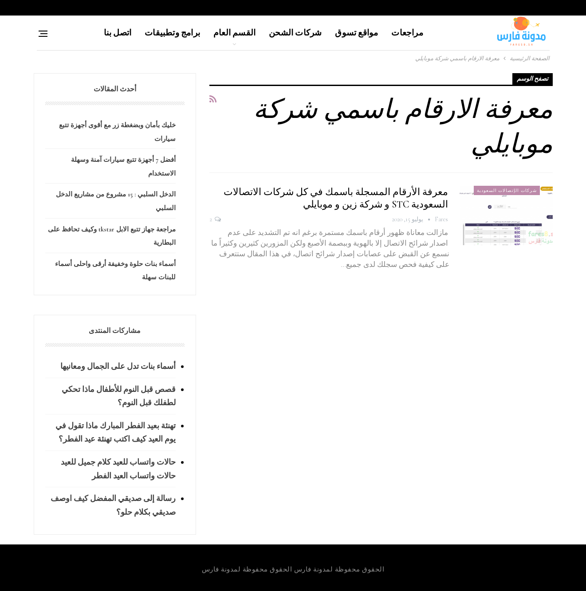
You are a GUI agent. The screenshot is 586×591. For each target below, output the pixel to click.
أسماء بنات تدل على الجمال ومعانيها (118, 366)
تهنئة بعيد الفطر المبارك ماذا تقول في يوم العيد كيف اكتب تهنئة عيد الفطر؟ (115, 432)
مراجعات (407, 32)
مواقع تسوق (356, 32)
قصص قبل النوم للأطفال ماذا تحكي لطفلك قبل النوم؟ (119, 396)
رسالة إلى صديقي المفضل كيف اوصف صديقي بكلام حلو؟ (113, 505)
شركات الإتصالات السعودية (507, 190)
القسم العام (234, 32)
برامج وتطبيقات (172, 32)
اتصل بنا (118, 32)
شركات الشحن (295, 32)
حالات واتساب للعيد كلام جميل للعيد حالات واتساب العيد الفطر (118, 469)
